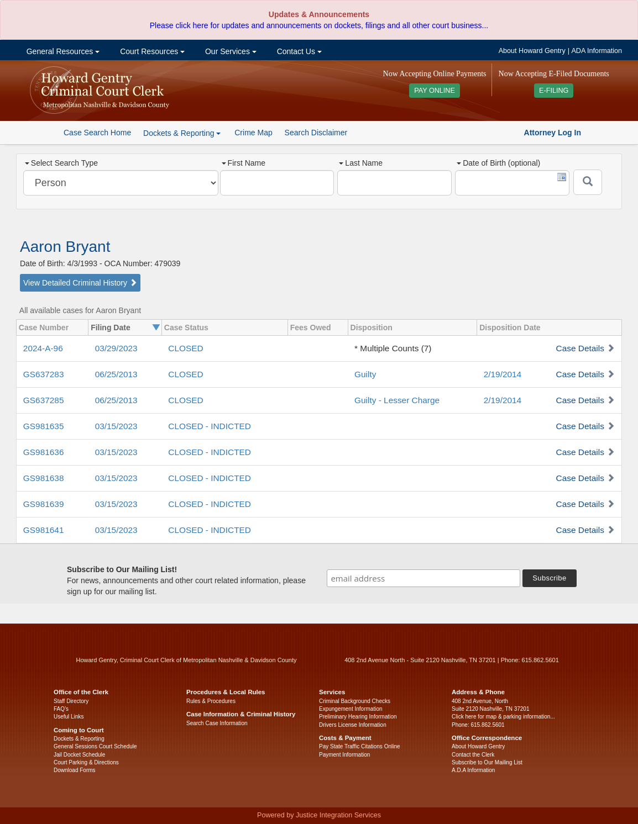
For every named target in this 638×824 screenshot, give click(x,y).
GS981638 (43, 478)
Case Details (580, 348)
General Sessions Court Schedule (95, 746)
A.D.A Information (473, 770)
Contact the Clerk (473, 755)
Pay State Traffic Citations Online (359, 746)
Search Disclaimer (316, 132)
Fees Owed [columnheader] (310, 327)
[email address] (423, 578)
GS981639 (43, 504)
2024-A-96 (43, 348)
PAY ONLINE (434, 90)
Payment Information (344, 755)
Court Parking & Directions (86, 762)
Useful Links (68, 717)
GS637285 (43, 400)
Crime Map (253, 132)
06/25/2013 (116, 374)
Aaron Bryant (65, 246)
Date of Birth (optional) (498, 163)
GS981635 (43, 426)
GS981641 (43, 530)
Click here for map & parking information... (503, 717)
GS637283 (43, 374)
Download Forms (75, 770)
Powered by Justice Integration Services (319, 815)
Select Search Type (61, 163)
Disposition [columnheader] (372, 327)
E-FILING (553, 90)
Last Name (361, 163)
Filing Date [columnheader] (110, 327)
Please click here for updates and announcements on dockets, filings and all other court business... (319, 25)
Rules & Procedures (211, 701)
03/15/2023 (116, 426)
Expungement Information (351, 709)
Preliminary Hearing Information (358, 717)
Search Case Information (217, 723)
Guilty (365, 374)
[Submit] (587, 182)
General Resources (62, 51)
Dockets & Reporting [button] (182, 133)
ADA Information (596, 51)
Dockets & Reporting (79, 739)
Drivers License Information (352, 725)
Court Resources (151, 51)
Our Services (230, 51)
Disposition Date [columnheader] (509, 327)
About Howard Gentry (532, 51)
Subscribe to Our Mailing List (487, 762)
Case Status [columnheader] (186, 327)
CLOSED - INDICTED (209, 426)
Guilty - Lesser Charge (397, 400)
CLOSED (185, 348)
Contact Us (298, 51)
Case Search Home (97, 132)
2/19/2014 (502, 374)
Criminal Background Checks (354, 701)
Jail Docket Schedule (79, 755)
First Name (243, 163)
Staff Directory (71, 701)
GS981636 (43, 452)
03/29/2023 (116, 348)
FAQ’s (61, 709)
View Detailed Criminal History (80, 282)
